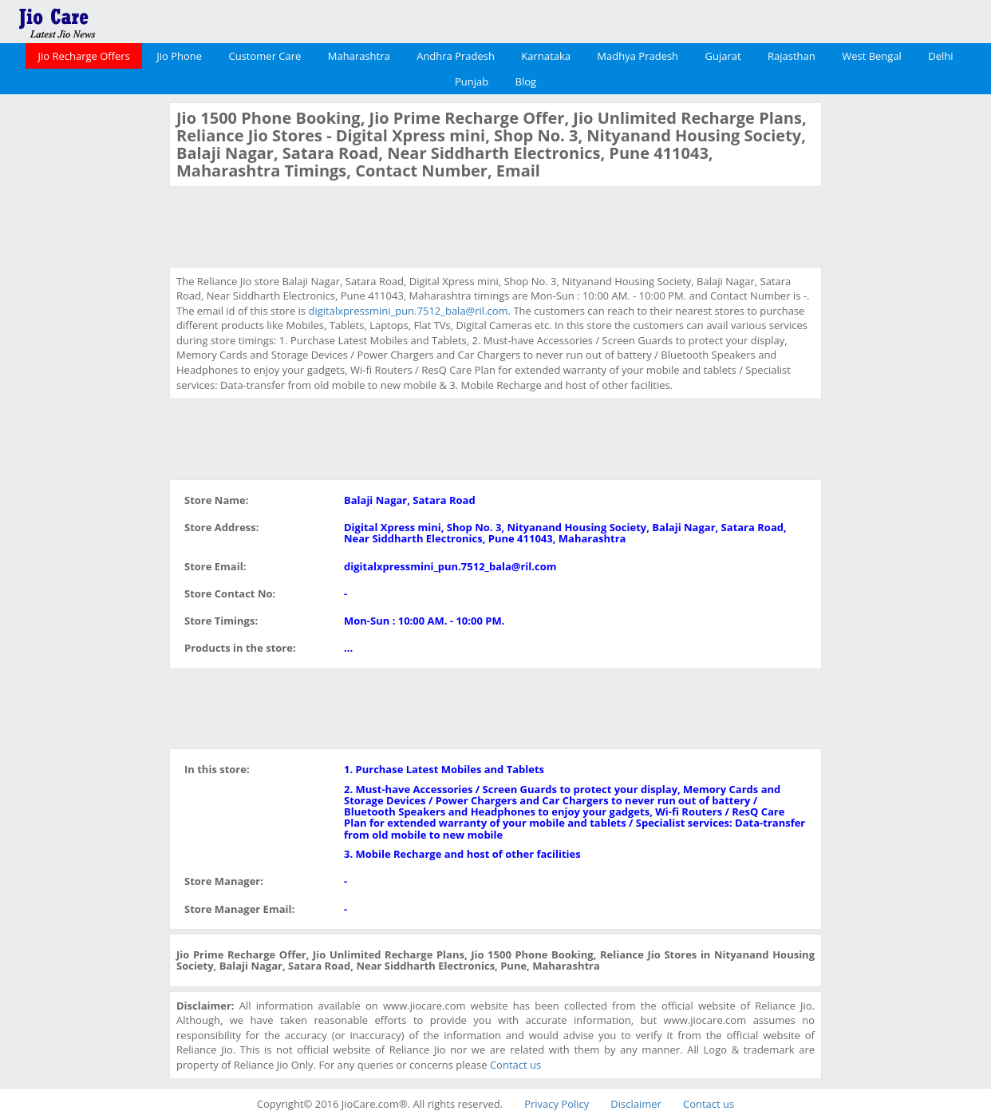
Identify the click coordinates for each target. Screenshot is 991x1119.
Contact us (515, 1064)
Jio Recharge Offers (83, 56)
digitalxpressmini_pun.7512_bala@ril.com (407, 311)
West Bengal (872, 56)
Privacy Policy (556, 1104)
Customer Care (265, 56)
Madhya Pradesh (637, 56)
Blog (526, 81)
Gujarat (722, 56)
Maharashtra (359, 56)
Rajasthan (791, 56)
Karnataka (546, 56)
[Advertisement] (83, 341)
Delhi (940, 56)
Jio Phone (179, 56)
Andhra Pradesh (456, 56)
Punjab (471, 81)
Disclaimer (635, 1104)
